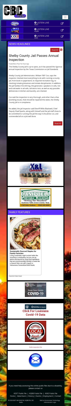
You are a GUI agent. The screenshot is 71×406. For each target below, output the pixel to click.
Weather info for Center (35, 161)
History (31, 396)
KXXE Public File (51, 393)
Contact (58, 396)
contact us (38, 388)
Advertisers (21, 396)
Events (38, 396)
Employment (48, 396)
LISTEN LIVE (41, 22)
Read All (55, 50)
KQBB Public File (35, 393)
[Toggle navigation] (65, 17)
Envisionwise (48, 400)
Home (12, 396)
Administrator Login (50, 402)
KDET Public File (20, 393)
